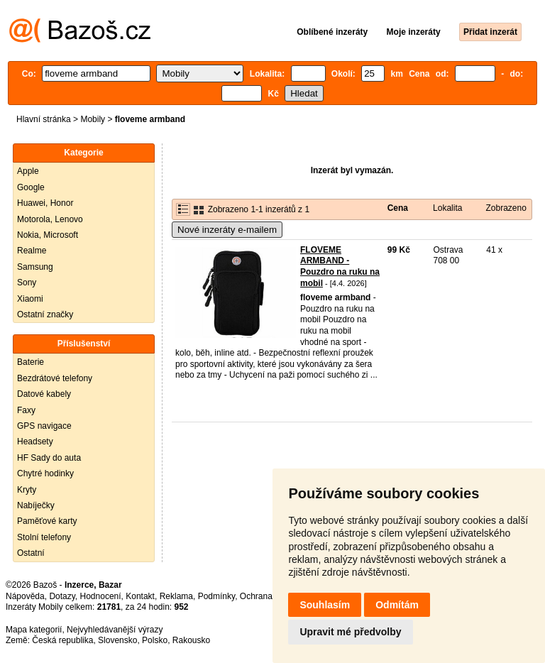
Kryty (26, 490)
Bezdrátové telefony (54, 378)
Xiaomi (30, 299)
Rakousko (191, 640)
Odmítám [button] (397, 604)
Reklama (176, 596)
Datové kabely (44, 394)
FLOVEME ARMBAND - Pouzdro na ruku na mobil (340, 266)
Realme (31, 251)
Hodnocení (100, 596)
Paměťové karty (47, 521)
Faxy (26, 410)
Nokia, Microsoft (47, 235)
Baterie (30, 362)
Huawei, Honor (45, 203)
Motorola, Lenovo (50, 219)
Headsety (35, 441)
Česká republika (62, 640)
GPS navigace (44, 426)
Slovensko (117, 640)
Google (31, 187)
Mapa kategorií (34, 630)
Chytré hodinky (45, 473)
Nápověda (25, 596)
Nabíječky (36, 505)
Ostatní (31, 553)
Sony (26, 282)
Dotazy (62, 596)
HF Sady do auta (49, 458)
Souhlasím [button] (324, 604)
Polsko (154, 640)
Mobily (92, 119)
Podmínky (216, 596)
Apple (28, 171)
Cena (397, 208)
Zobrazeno (505, 208)
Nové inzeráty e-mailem (227, 229)
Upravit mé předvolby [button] (350, 631)
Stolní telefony (44, 537)
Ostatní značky (45, 314)
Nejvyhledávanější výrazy (115, 630)
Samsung (35, 267)
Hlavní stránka (43, 119)
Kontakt (140, 596)
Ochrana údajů (268, 596)
